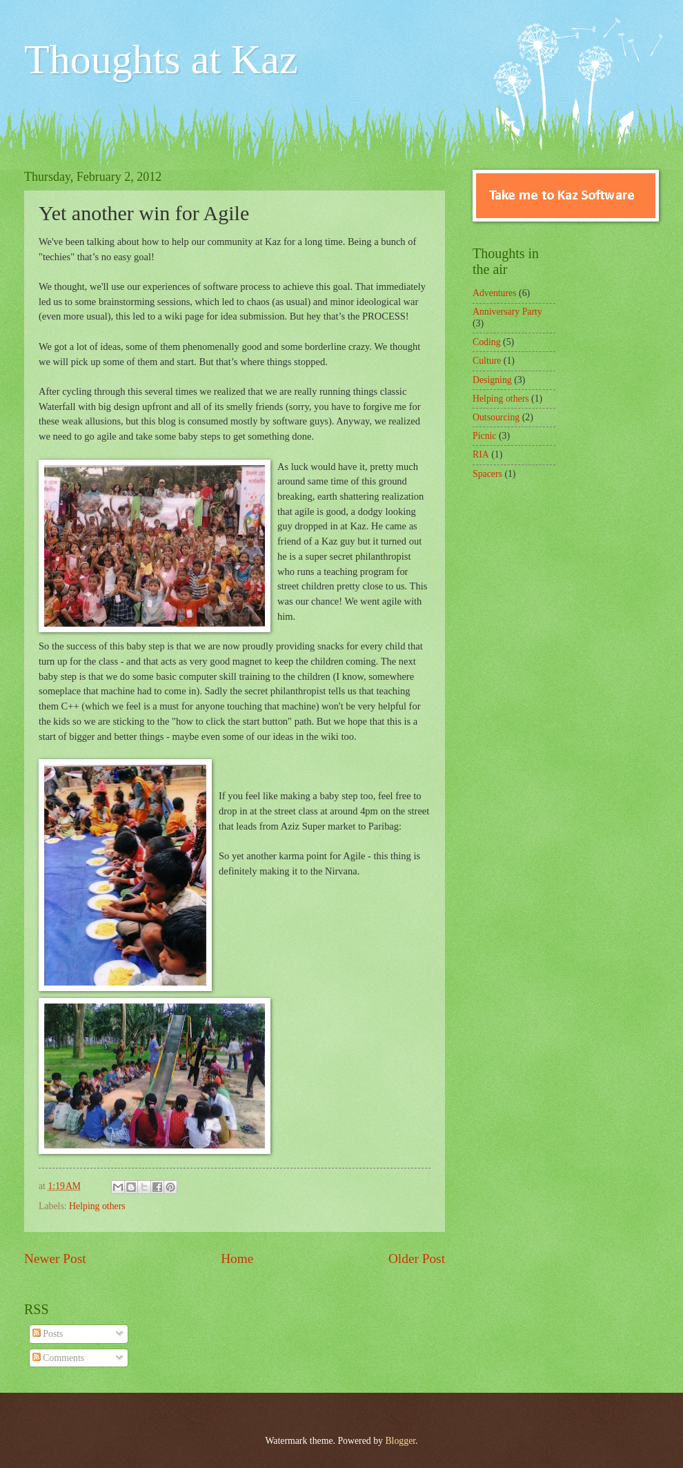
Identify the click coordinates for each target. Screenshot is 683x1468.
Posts (47, 1334)
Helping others (97, 1206)
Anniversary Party (507, 311)
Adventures (495, 293)
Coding (487, 342)
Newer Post (55, 1258)
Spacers (487, 474)
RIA (481, 454)
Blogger (400, 1441)
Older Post (416, 1258)
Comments (58, 1358)
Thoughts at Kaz (161, 59)
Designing (492, 380)
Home (237, 1258)
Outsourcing (496, 417)
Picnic (485, 436)
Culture (487, 360)
